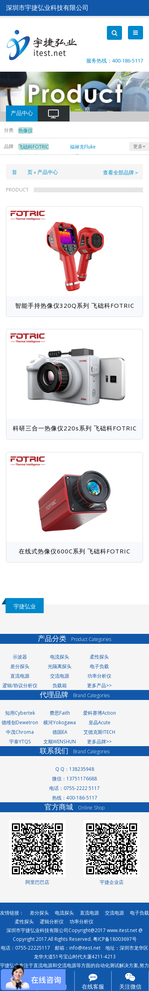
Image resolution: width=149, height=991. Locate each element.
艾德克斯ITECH (99, 732)
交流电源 (59, 675)
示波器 (20, 656)
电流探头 (59, 656)
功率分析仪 (99, 675)
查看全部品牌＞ (121, 172)
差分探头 (19, 666)
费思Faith (60, 713)
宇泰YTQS (20, 741)
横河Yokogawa (59, 722)
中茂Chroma (20, 732)
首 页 (22, 172)
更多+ (139, 146)
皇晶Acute (99, 722)
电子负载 (99, 666)
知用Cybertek (20, 713)
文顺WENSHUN (59, 741)
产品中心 (47, 172)
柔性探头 (99, 656)
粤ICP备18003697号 (115, 939)
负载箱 (59, 685)
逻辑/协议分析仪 (19, 685)
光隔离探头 (60, 666)
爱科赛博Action (99, 713)
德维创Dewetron (20, 722)
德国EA (59, 732)
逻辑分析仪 (52, 921)
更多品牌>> (99, 741)
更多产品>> (99, 685)
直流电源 (19, 675)
